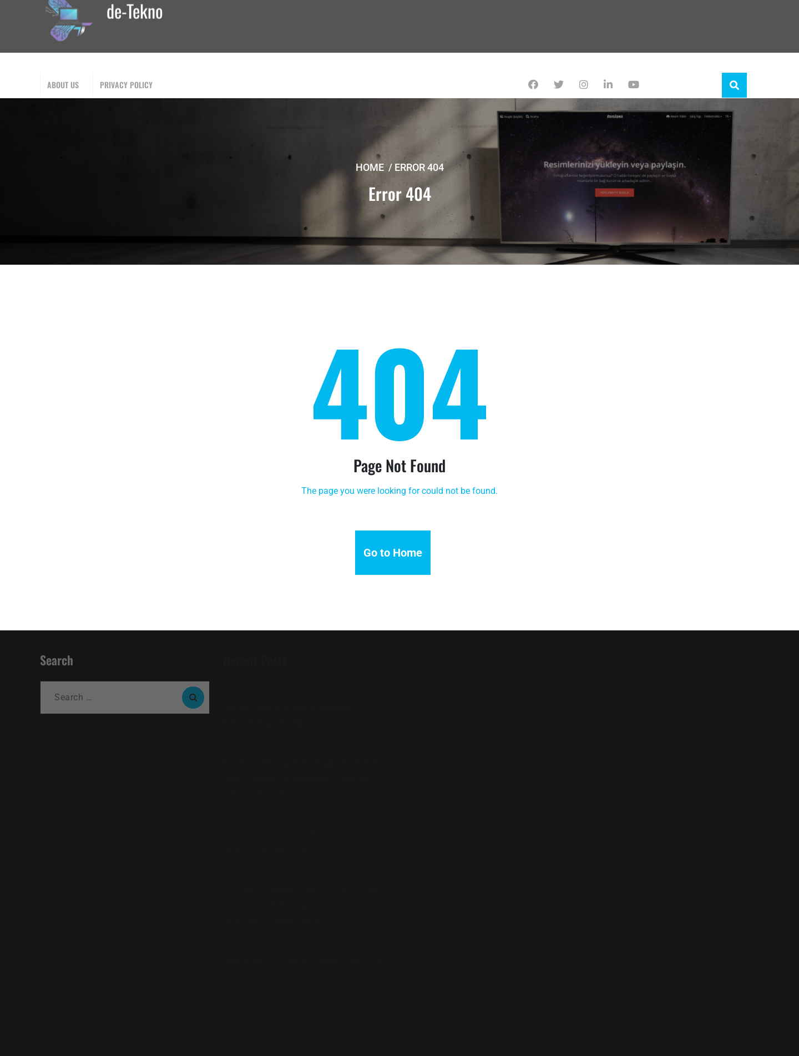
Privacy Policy (126, 84)
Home (370, 167)
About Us (63, 84)
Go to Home (392, 552)
